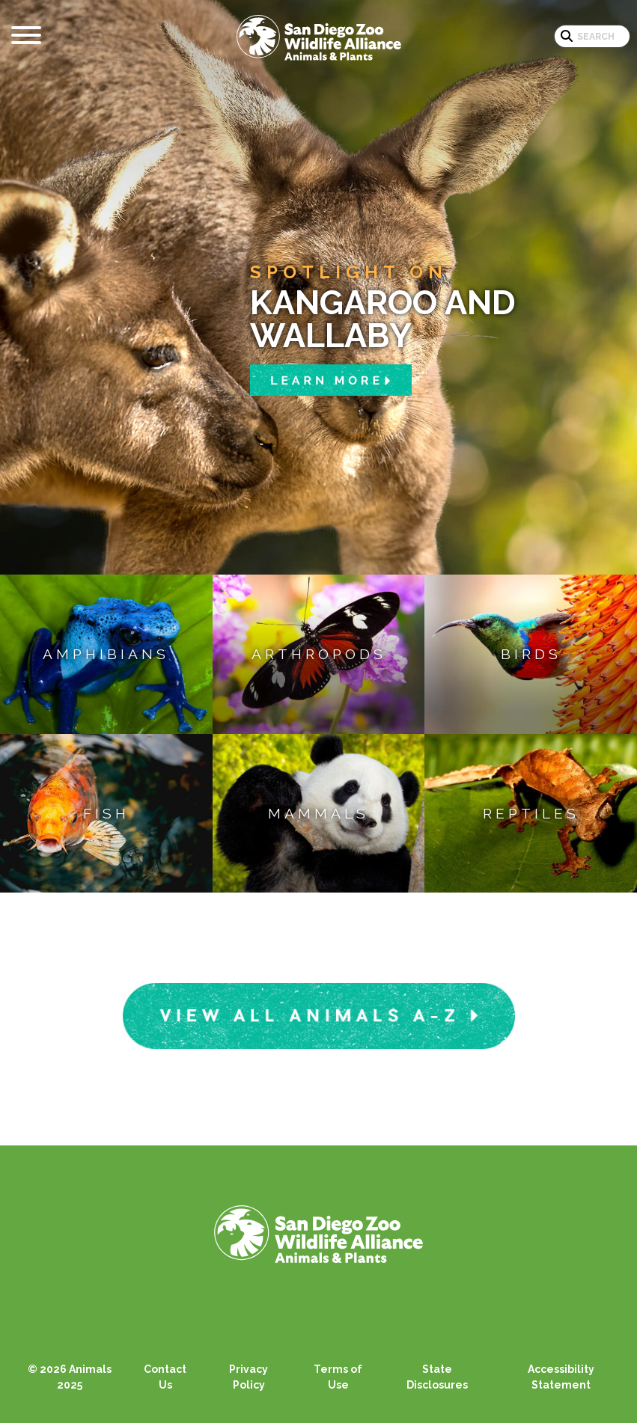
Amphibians (106, 654)
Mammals (318, 813)
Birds (531, 654)
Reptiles (531, 813)
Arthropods (319, 654)
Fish (106, 813)
